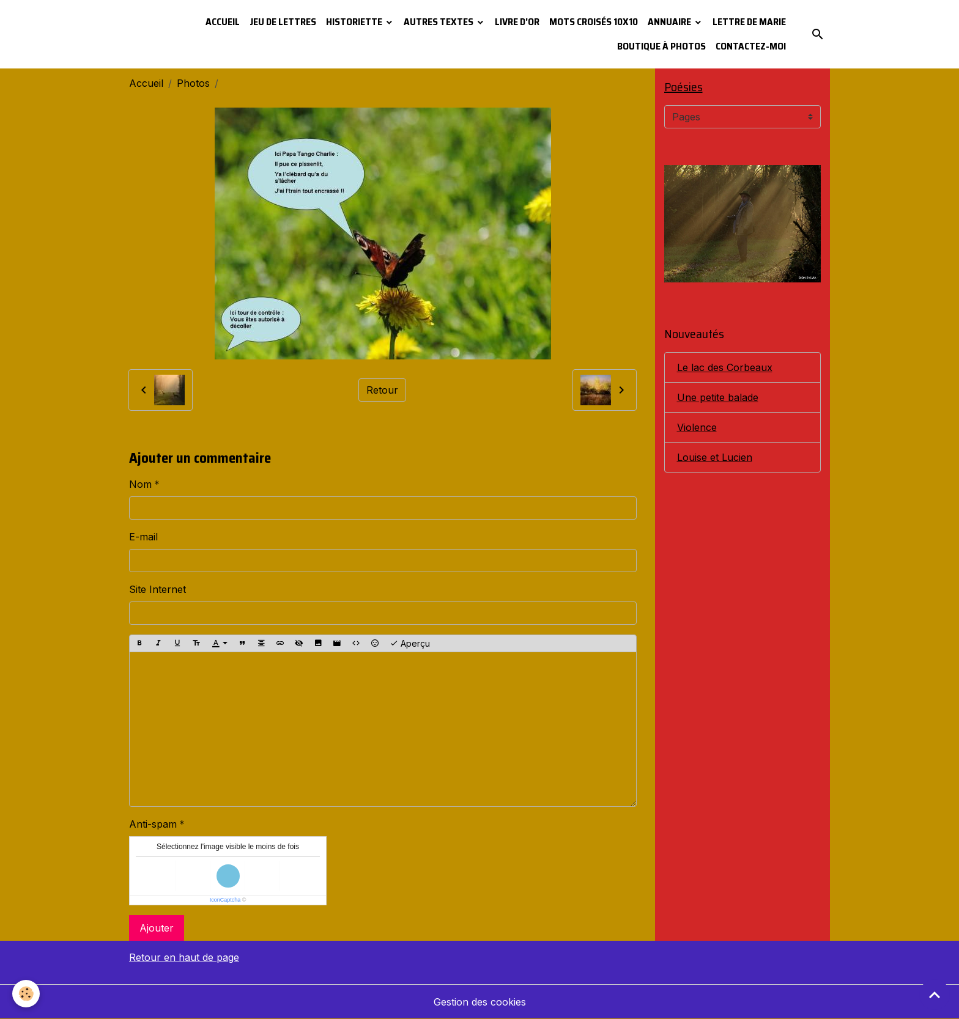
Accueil (223, 21)
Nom (140, 484)
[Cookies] (26, 993)
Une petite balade (717, 397)
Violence (697, 427)
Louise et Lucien (714, 457)
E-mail (143, 537)
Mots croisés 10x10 (593, 21)
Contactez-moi (751, 46)
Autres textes (439, 21)
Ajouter (156, 928)
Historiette (355, 21)
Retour (382, 390)
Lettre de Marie (749, 21)
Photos (193, 83)
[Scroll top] (934, 994)
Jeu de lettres (283, 21)
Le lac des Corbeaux (724, 367)
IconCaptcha (225, 900)
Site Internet (157, 589)
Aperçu (410, 643)
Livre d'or (517, 21)
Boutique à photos (661, 46)
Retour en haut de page (184, 957)
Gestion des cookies (480, 1002)
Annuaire (670, 21)
